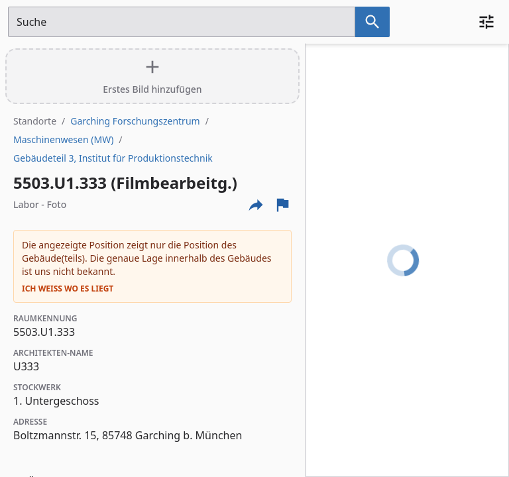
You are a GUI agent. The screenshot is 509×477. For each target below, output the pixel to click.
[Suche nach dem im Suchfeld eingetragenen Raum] (372, 22)
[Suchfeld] (182, 21)
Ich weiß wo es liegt (67, 289)
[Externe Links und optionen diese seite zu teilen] (256, 204)
